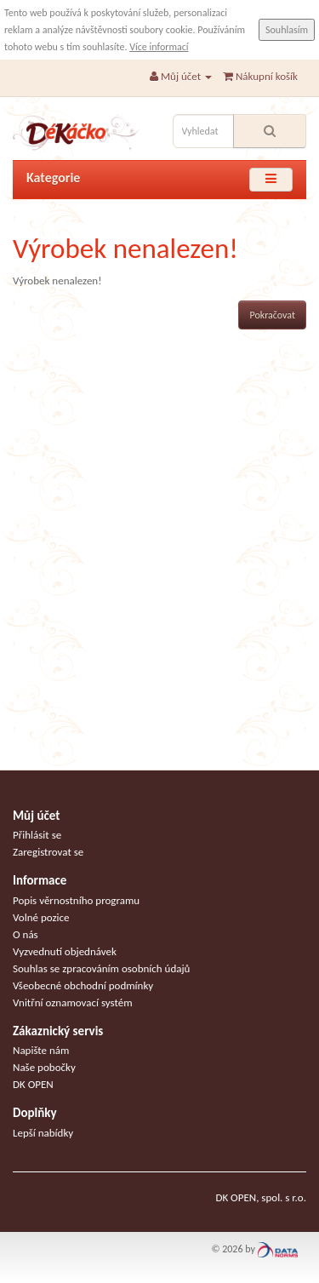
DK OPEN (33, 1084)
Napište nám (41, 1050)
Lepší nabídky (43, 1132)
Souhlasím (286, 30)
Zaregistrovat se (48, 851)
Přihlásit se (37, 834)
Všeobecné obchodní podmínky (83, 985)
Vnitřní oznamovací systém (73, 1002)
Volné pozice (41, 917)
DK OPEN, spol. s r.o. (260, 1197)
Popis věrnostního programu (76, 900)
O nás (25, 934)
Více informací (158, 47)
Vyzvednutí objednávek (65, 951)
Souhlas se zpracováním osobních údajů (101, 968)
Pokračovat (272, 315)
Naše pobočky (44, 1067)
